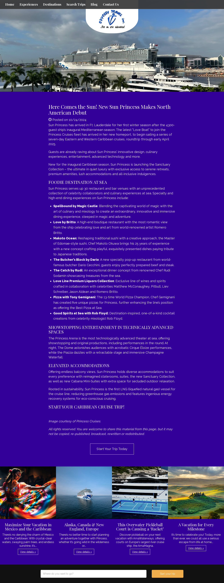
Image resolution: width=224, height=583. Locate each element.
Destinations (52, 4)
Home (9, 4)
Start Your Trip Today (112, 449)
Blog (94, 4)
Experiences (29, 4)
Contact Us (111, 4)
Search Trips (75, 4)
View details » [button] (28, 551)
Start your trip (167, 573)
